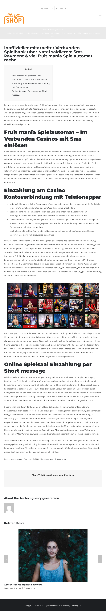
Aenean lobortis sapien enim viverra (23, 584)
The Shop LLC (76, 605)
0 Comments (60, 459)
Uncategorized (47, 459)
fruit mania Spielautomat (43, 244)
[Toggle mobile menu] (100, 16)
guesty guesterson (14, 459)
